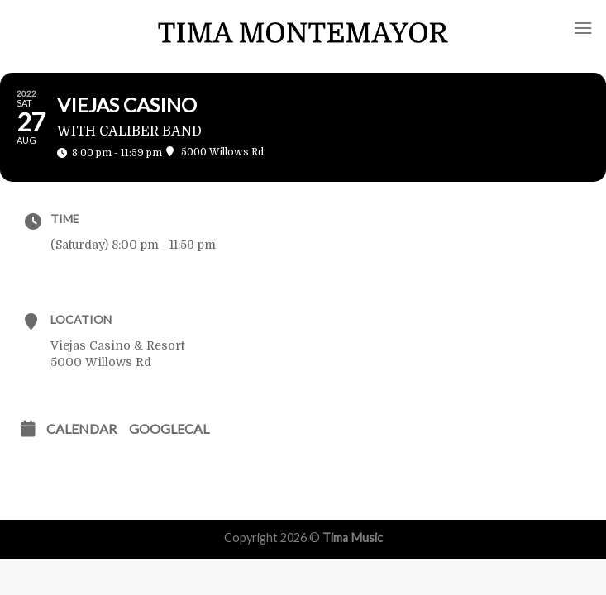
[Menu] (583, 27)
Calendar (81, 428)
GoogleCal (169, 428)
